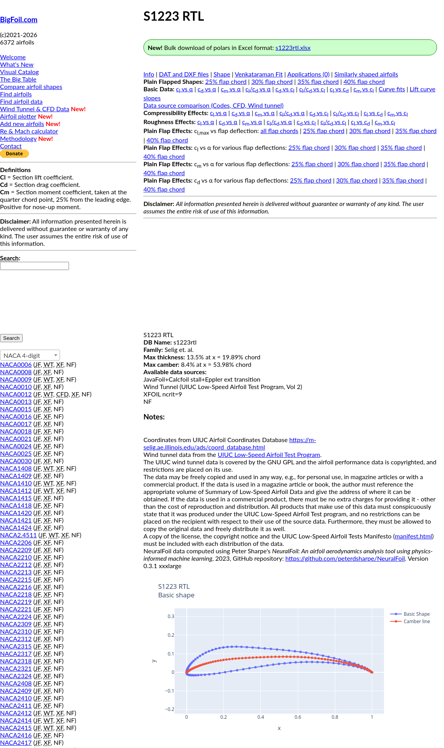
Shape (222, 74)
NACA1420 (16, 512)
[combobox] (30, 355)
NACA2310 (16, 631)
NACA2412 (16, 712)
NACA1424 (16, 527)
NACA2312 (16, 638)
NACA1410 (16, 483)
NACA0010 (16, 386)
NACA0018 (16, 431)
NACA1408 (16, 468)
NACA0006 (16, 364)
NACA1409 (16, 475)
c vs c (285, 88)
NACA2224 (16, 616)
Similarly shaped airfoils (366, 74)
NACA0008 (16, 371)
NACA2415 (16, 727)
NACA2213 (16, 572)
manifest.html (413, 536)
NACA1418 (16, 505)
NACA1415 (16, 497)
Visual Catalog (19, 71)
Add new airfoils (22, 123)
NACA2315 (16, 646)
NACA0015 (16, 408)
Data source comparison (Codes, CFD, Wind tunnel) (213, 105)
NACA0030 (16, 460)
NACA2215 (16, 579)
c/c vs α (258, 88)
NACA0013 (16, 401)
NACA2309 (16, 623)
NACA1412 (16, 490)
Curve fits (392, 88)
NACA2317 (16, 653)
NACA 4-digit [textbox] (22, 355)
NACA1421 (16, 520)
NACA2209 (16, 549)
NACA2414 (16, 720)
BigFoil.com (18, 19)
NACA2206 (16, 542)
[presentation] (32, 298)
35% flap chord (318, 81)
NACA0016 (16, 416)
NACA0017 (16, 423)
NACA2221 (16, 609)
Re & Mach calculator (29, 131)
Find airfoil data (21, 101)
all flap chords (279, 130)
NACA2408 (16, 683)
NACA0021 (16, 438)
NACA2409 (16, 690)
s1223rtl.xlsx (293, 47)
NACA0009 (16, 379)
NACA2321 (16, 668)
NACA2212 (16, 564)
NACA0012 (16, 394)
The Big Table (18, 79)
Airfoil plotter (18, 116)
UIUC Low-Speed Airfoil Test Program (269, 454)
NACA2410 (16, 698)
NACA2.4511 (18, 534)
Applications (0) (308, 74)
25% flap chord (225, 81)
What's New (17, 64)
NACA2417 (16, 742)
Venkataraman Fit (259, 74)
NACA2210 (16, 557)
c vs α (184, 88)
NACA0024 (16, 446)
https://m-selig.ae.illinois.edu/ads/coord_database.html (229, 443)
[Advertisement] (290, 276)
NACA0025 (16, 453)
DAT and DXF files (184, 74)
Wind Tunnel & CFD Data (34, 108)
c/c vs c (312, 88)
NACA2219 (16, 601)
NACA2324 (16, 675)
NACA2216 (16, 586)
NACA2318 (16, 660)
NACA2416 (16, 735)
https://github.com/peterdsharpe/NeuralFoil (345, 558)
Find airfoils (16, 94)
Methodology (18, 138)
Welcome (13, 56)
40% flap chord (364, 81)
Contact (10, 145)
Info (148, 74)
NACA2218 (16, 594)
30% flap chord (272, 81)
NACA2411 (16, 705)
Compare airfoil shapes (31, 86)
